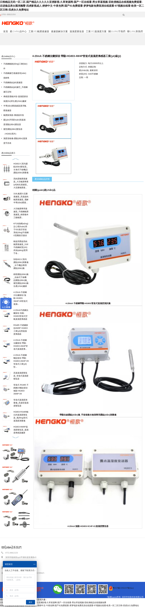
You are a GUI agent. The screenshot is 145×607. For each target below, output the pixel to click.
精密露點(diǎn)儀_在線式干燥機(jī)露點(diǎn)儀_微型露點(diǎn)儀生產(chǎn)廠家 (20, 280)
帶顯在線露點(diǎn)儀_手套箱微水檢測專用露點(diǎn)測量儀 (87, 415)
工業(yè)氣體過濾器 (39, 31)
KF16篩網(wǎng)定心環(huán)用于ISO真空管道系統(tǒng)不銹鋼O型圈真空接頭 (21, 229)
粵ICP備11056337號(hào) (123, 588)
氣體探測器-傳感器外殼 (13, 115)
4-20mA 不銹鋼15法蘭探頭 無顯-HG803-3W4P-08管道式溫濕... (20, 298)
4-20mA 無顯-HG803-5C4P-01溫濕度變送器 (87, 526)
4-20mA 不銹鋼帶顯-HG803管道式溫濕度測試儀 (87, 303)
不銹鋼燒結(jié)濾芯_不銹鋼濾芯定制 (15, 89)
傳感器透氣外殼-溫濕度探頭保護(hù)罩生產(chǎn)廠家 (15, 98)
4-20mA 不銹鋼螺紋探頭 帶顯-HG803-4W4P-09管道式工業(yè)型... (21, 361)
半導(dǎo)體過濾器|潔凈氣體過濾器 (14, 108)
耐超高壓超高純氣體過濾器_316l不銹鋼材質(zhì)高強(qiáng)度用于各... (20, 247)
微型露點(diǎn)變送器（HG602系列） (12, 131)
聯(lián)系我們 (135, 31)
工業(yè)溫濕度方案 (96, 31)
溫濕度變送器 (77, 31)
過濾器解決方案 (59, 31)
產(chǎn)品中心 (18, 31)
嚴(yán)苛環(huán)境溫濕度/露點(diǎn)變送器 (14, 122)
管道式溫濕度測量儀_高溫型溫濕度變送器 (20, 403)
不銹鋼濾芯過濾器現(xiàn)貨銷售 (14, 75)
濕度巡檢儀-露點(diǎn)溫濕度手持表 (15, 140)
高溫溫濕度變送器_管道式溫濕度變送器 (20, 376)
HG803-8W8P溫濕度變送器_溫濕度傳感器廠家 (20, 430)
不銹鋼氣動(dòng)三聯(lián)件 (15, 66)
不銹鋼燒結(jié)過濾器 (12, 82)
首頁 (5, 31)
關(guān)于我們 (116, 31)
